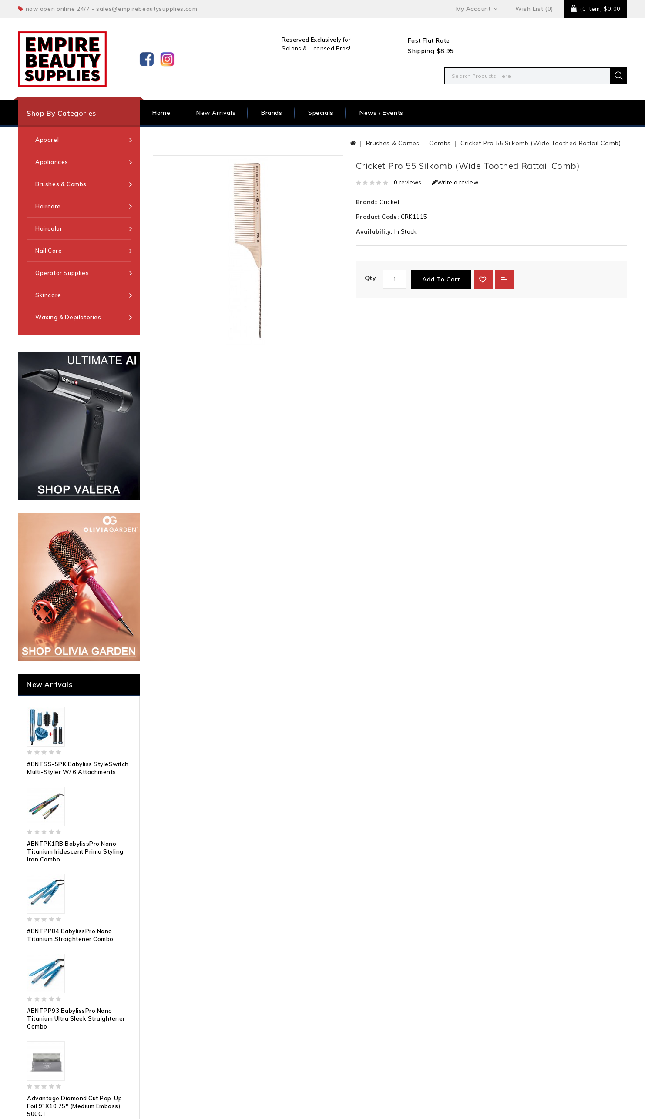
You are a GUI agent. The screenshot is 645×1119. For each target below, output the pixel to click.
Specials (320, 113)
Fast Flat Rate (429, 40)
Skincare (48, 294)
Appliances (51, 161)
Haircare (48, 206)
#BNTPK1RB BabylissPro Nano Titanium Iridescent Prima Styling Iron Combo (75, 851)
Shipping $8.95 (430, 51)
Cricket (390, 201)
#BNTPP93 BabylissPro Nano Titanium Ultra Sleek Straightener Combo (76, 1018)
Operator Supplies (62, 272)
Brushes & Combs (61, 184)
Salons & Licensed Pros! (316, 48)
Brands (271, 113)
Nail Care (48, 250)
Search (618, 75)
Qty (370, 278)
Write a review (455, 182)
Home (161, 113)
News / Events (381, 113)
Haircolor (48, 228)
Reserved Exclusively (311, 39)
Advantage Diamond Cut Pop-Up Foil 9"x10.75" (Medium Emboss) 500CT (74, 1106)
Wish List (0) (534, 8)
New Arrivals (215, 113)
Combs (439, 143)
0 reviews (408, 182)
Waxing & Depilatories (68, 317)
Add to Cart (441, 279)
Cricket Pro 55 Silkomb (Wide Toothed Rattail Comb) (540, 143)
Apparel (47, 139)
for (346, 39)
